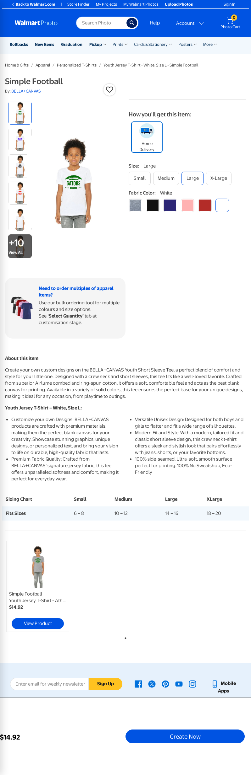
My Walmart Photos (141, 4)
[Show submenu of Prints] (126, 44)
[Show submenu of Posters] (195, 44)
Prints (118, 44)
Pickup (95, 44)
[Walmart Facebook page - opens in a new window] (138, 683)
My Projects (106, 4)
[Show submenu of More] (215, 44)
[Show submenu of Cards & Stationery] (170, 44)
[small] (140, 178)
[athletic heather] (135, 205)
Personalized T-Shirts (77, 65)
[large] (192, 178)
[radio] (20, 113)
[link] (38, 586)
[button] (109, 90)
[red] (205, 205)
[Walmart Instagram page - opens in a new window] (192, 683)
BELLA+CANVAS (26, 91)
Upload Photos (179, 4)
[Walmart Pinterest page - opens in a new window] (165, 683)
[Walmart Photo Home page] (39, 23)
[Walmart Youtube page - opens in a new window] (179, 683)
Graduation (71, 44)
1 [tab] (124, 637)
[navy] (170, 205)
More (208, 44)
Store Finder (78, 4)
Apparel (43, 65)
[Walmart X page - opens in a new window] (152, 683)
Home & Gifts (17, 65)
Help (155, 23)
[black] (152, 205)
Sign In (229, 4)
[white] (222, 205)
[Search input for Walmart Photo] (101, 23)
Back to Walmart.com (33, 4)
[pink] (187, 205)
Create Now (185, 736)
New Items (44, 44)
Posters (185, 44)
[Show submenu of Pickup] (105, 44)
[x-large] (218, 178)
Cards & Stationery (151, 44)
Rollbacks (19, 44)
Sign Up (105, 684)
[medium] (166, 178)
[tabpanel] (45, 586)
